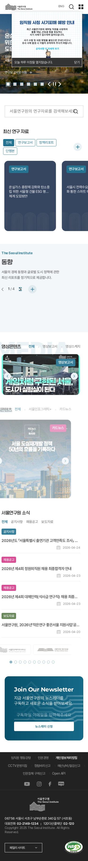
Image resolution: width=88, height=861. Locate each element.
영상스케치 (56, 346)
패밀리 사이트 (17, 848)
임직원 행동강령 (21, 758)
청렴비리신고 (42, 766)
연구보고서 (17, 142)
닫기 (77, 62)
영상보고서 (33, 346)
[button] (8, 84)
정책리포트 (38, 142)
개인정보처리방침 (66, 758)
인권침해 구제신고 (34, 773)
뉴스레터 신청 (44, 726)
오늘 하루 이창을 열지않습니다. (33, 62)
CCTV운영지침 (17, 766)
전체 (15, 346)
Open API (58, 773)
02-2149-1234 (27, 823)
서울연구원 (19, 7)
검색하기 (71, 6)
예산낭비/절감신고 (68, 766)
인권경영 (43, 758)
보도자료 (31, 522)
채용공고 (16, 522)
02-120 (68, 823)
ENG (61, 6)
